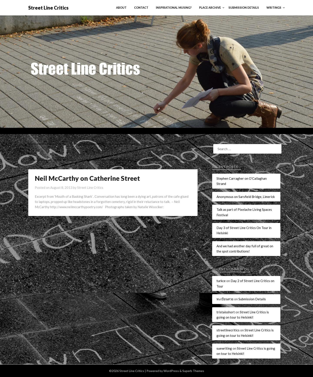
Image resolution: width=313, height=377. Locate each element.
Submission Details (243, 7)
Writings (273, 7)
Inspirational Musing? (173, 7)
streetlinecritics (228, 330)
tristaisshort (225, 312)
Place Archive (210, 7)
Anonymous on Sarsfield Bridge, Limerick (245, 197)
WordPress (171, 371)
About (121, 7)
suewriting (224, 348)
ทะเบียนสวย (224, 299)
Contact (141, 7)
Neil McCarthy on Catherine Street (87, 178)
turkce (221, 281)
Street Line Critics (48, 8)
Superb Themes (193, 371)
